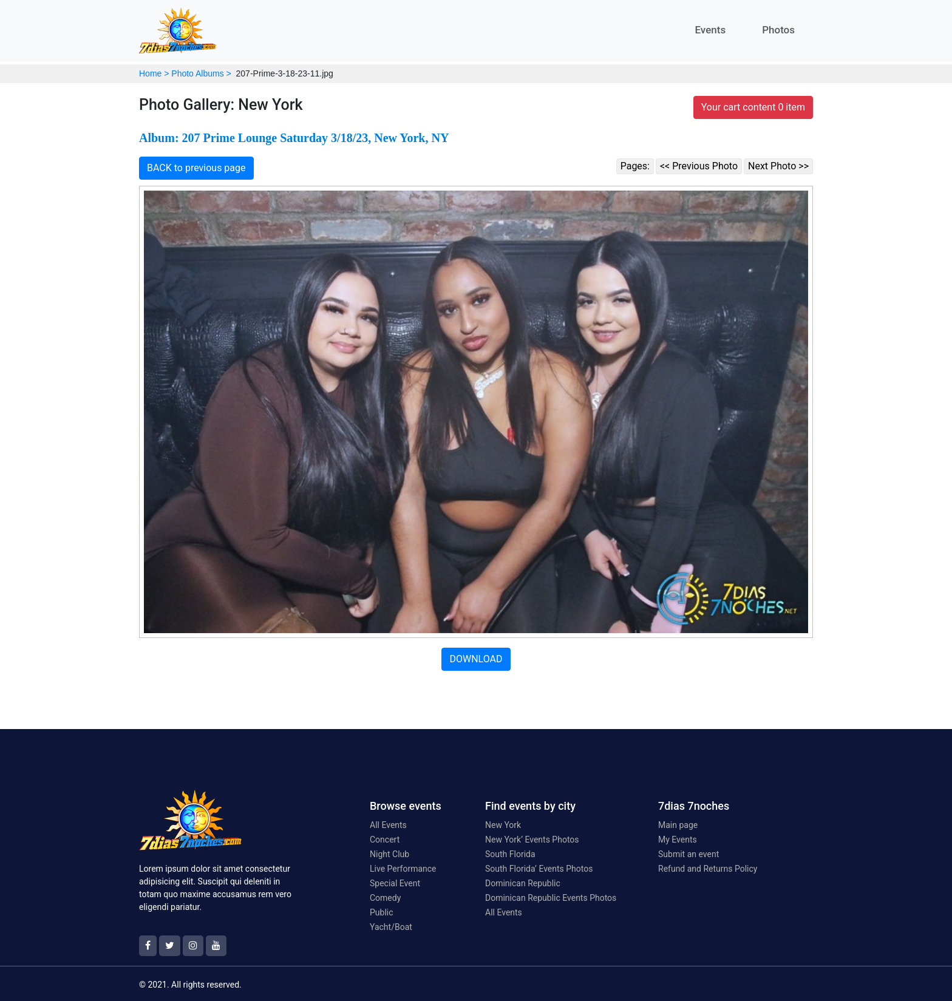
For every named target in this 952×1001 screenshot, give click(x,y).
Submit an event (688, 854)
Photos (778, 30)
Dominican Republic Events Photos (550, 898)
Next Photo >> (778, 166)
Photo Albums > (201, 73)
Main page (678, 825)
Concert (384, 839)
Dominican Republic (522, 883)
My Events (677, 839)
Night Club (389, 854)
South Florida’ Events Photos (539, 869)
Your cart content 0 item (753, 107)
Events (710, 30)
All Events (388, 825)
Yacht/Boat (391, 927)
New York (503, 825)
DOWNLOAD (475, 659)
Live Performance (403, 869)
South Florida (510, 854)
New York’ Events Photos (532, 839)
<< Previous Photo (699, 166)
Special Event (395, 883)
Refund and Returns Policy (707, 869)
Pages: (635, 166)
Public (381, 912)
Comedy (385, 898)
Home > (154, 73)
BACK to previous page (196, 168)
